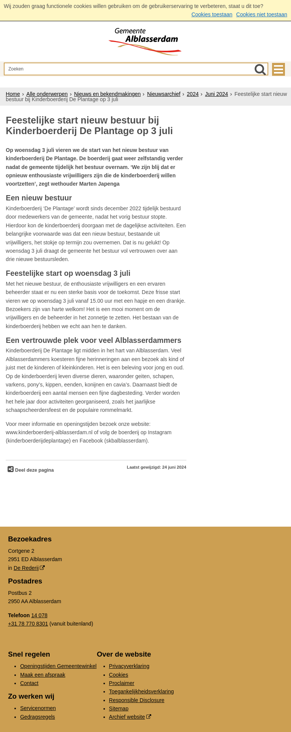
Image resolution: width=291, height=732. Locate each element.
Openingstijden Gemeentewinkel (58, 666)
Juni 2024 (216, 94)
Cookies (118, 675)
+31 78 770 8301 (28, 624)
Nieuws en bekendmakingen (107, 94)
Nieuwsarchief (163, 94)
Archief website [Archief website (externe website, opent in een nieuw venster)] (127, 717)
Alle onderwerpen (47, 94)
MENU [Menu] (278, 69)
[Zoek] (260, 69)
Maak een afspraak (42, 675)
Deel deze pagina (34, 470)
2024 (193, 94)
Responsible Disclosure (136, 700)
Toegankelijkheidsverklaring (141, 691)
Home (13, 94)
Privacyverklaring (129, 666)
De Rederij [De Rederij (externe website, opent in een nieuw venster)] (26, 568)
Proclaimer (122, 683)
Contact (29, 683)
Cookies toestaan (211, 14)
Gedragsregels (37, 717)
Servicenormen (38, 708)
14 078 (39, 615)
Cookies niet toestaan (261, 14)
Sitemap (118, 708)
